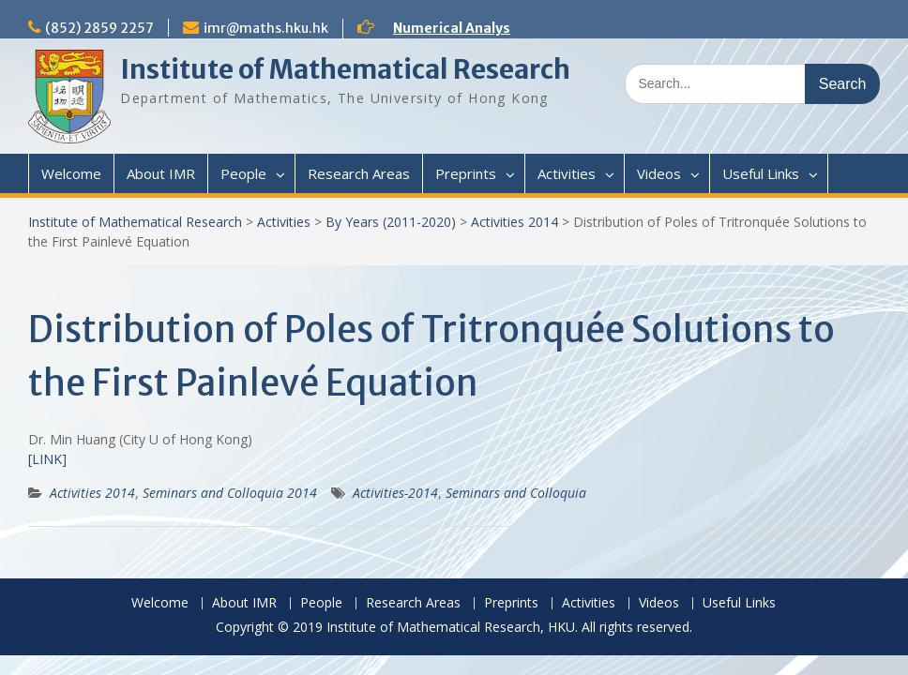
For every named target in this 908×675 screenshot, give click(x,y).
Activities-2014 (395, 493)
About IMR (161, 173)
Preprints (465, 173)
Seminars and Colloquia (516, 493)
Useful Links (760, 173)
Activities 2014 (514, 222)
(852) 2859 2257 (99, 28)
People (243, 173)
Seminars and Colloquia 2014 (230, 493)
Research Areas (359, 173)
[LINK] (47, 459)
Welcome (71, 173)
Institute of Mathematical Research (345, 69)
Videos (659, 173)
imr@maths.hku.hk (266, 28)
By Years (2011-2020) (390, 222)
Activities (566, 173)
